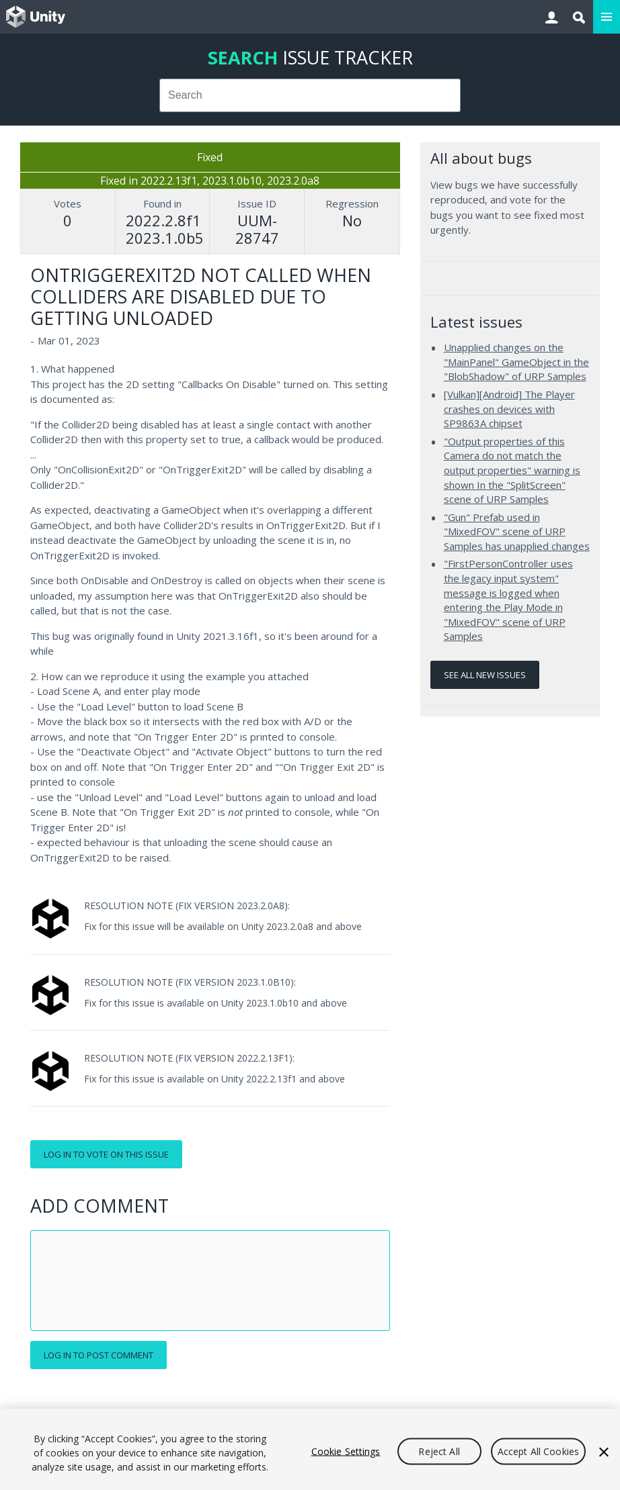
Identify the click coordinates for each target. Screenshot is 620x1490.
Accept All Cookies (539, 1450)
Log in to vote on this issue (106, 1154)
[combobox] (310, 95)
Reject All (438, 1450)
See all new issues (485, 675)
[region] (310, 1449)
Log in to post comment (98, 1355)
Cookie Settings (346, 1450)
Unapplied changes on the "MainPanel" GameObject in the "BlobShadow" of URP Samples (516, 361)
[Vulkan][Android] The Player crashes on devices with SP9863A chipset (509, 408)
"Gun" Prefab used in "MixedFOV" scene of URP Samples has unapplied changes (517, 531)
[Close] (604, 1451)
